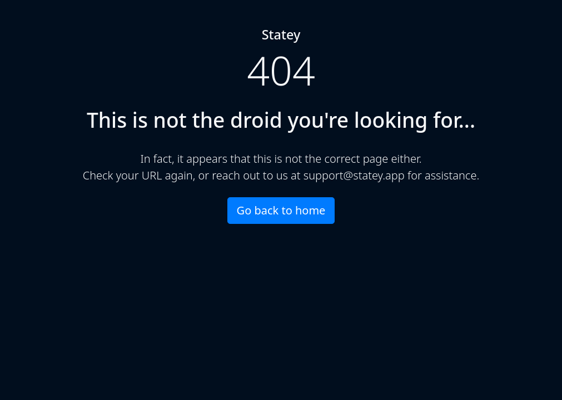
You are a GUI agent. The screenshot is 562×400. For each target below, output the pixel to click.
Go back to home (281, 210)
